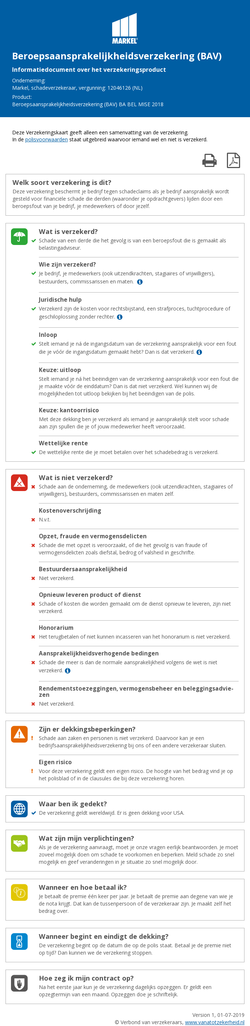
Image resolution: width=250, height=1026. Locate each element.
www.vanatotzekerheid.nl (215, 1022)
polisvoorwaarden (46, 139)
